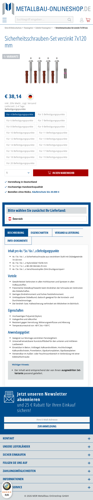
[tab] (16, 233)
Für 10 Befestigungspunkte (20, 132)
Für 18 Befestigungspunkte (20, 157)
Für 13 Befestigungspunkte (53, 138)
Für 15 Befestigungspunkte (53, 144)
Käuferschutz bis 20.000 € (45, 191)
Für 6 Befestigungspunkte (19, 120)
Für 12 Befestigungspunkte (20, 138)
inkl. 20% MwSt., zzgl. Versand (20, 103)
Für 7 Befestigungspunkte (51, 120)
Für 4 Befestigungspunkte (19, 114)
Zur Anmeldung (47, 426)
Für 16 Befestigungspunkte (20, 150)
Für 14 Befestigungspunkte (20, 144)
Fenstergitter (28, 27)
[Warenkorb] (88, 19)
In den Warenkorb (60, 173)
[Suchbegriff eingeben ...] (40, 19)
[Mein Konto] (82, 19)
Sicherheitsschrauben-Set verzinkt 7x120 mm (72, 27)
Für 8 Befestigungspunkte (19, 126)
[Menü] (6, 19)
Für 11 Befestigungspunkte (53, 132)
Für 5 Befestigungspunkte (51, 114)
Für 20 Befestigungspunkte (20, 163)
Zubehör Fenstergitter (43, 27)
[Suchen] (69, 19)
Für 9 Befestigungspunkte (51, 126)
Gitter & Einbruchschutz (13, 27)
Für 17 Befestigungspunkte (53, 150)
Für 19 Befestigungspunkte (53, 157)
